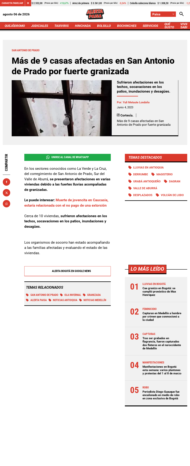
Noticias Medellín (92, 300)
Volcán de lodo (172, 195)
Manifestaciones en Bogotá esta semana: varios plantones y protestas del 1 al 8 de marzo (161, 370)
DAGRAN (174, 181)
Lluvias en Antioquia (148, 167)
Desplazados (142, 195)
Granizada (92, 295)
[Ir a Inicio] (95, 14)
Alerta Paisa (36, 300)
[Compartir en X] (6, 192)
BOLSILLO (104, 26)
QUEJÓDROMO (15, 26)
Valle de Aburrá (145, 188)
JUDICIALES (39, 26)
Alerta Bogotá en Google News (67, 271)
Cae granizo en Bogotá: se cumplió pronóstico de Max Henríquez (159, 292)
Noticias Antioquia (63, 300)
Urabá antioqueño (146, 181)
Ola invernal (70, 295)
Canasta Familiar (12, 3)
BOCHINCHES (126, 26)
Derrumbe (140, 174)
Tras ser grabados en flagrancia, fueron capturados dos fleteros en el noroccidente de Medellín (161, 343)
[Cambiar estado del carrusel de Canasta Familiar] (28, 3)
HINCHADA (83, 26)
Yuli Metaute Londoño (136, 102)
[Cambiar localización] (163, 14)
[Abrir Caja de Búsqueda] (181, 14)
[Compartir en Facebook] (6, 182)
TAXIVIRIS (61, 26)
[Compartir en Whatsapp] (6, 203)
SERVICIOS (150, 26)
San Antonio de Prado (42, 295)
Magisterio (164, 174)
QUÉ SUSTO (169, 25)
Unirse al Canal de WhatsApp (67, 157)
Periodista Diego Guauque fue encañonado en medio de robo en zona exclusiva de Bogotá (160, 395)
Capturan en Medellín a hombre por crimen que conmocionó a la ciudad (161, 317)
